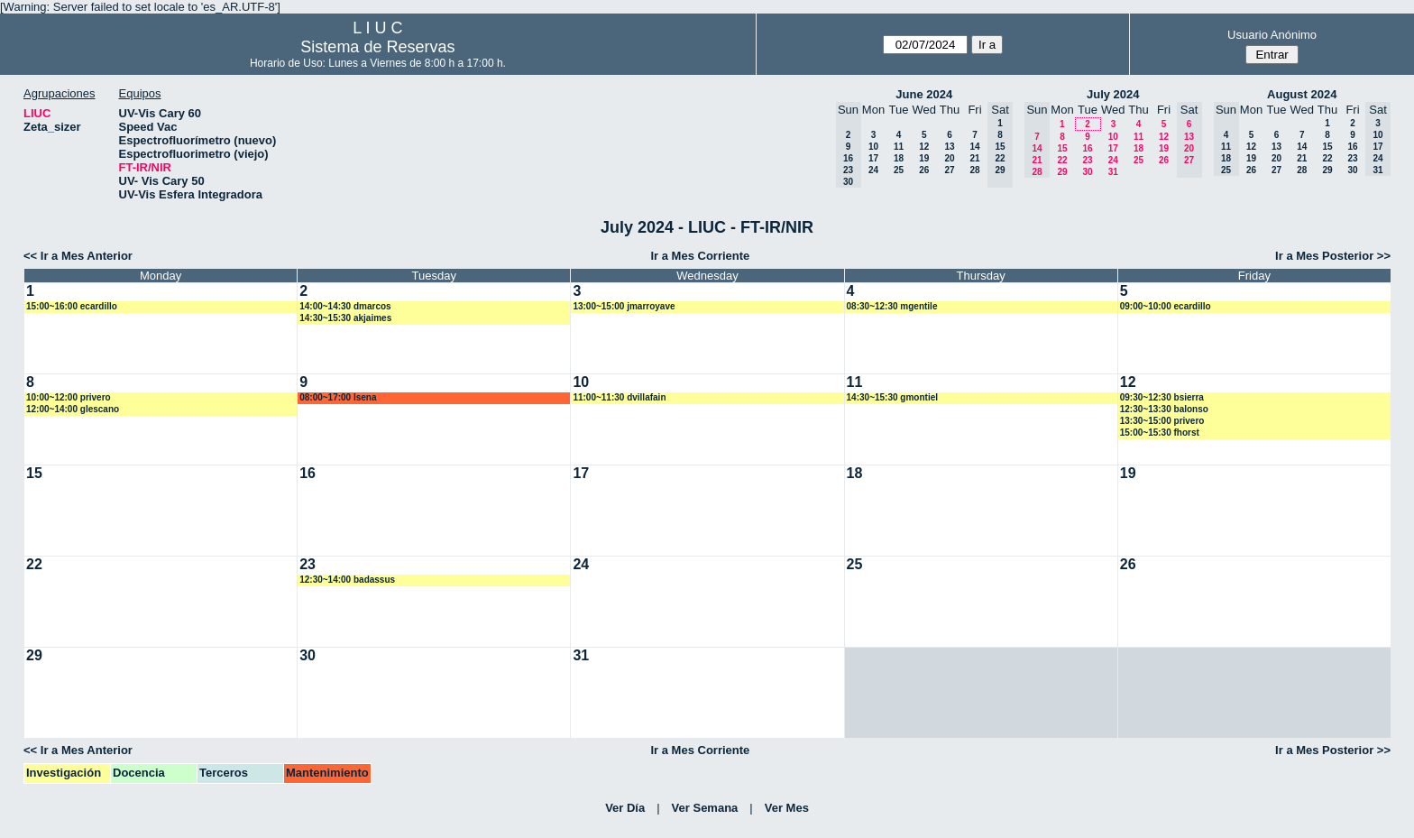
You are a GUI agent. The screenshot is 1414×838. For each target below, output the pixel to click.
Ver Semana (705, 808)
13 (949, 147)
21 (974, 158)
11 (899, 147)
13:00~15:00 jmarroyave (624, 306)
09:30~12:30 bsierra (1162, 397)
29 (1062, 172)
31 (1113, 172)
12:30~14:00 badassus (347, 580)
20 (949, 158)
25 (899, 170)
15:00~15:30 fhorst (1159, 432)
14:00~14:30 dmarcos (344, 306)
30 (1087, 172)
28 (974, 170)
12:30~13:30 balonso (1164, 409)
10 (873, 147)
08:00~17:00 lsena (337, 397)
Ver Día (625, 808)
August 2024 (1301, 94)
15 (1062, 148)
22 (1062, 160)
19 (924, 158)
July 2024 (1113, 94)
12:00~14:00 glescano (72, 409)
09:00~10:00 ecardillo (1165, 306)
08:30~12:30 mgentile (892, 306)
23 (1087, 160)
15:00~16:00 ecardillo (71, 306)
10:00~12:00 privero (68, 397)
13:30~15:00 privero (1162, 421)
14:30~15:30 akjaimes (345, 318)
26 (924, 170)
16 (1087, 148)
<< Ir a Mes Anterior (78, 255)
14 (974, 147)
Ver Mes (787, 808)
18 (899, 158)
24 (873, 170)
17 (873, 158)
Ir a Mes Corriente (699, 255)
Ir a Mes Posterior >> (1333, 255)
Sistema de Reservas (377, 47)
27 (949, 170)
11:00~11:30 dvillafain (619, 397)
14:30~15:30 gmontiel (892, 397)
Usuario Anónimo (1272, 34)
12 (924, 147)
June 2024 (923, 94)
